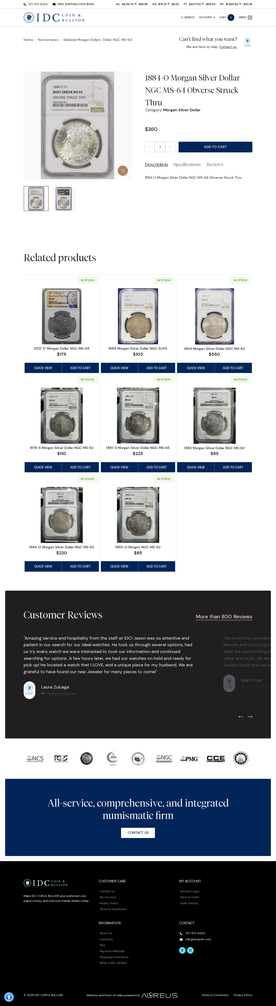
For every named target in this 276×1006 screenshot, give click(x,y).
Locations (106, 939)
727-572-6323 (38, 4)
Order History (189, 903)
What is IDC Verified (113, 963)
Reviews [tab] (215, 164)
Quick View (43, 368)
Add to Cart (215, 147)
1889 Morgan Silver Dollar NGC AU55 (137, 348)
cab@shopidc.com (198, 939)
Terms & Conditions (113, 909)
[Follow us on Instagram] (190, 950)
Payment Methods (112, 951)
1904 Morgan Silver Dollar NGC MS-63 (214, 348)
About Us (106, 933)
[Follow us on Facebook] (182, 950)
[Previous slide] (241, 717)
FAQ (102, 945)
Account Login (190, 891)
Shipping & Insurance (114, 957)
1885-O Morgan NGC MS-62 (138, 547)
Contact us (228, 47)
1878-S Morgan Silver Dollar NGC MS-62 (62, 448)
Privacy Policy (109, 903)
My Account (108, 897)
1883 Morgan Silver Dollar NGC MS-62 (214, 448)
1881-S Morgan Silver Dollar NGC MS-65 (138, 448)
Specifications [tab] (187, 164)
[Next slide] (250, 717)
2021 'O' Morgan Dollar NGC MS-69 (61, 348)
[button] (9, 997)
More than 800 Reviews (224, 616)
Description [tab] (156, 164)
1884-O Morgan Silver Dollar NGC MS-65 (61, 547)
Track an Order (189, 897)
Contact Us (138, 832)
